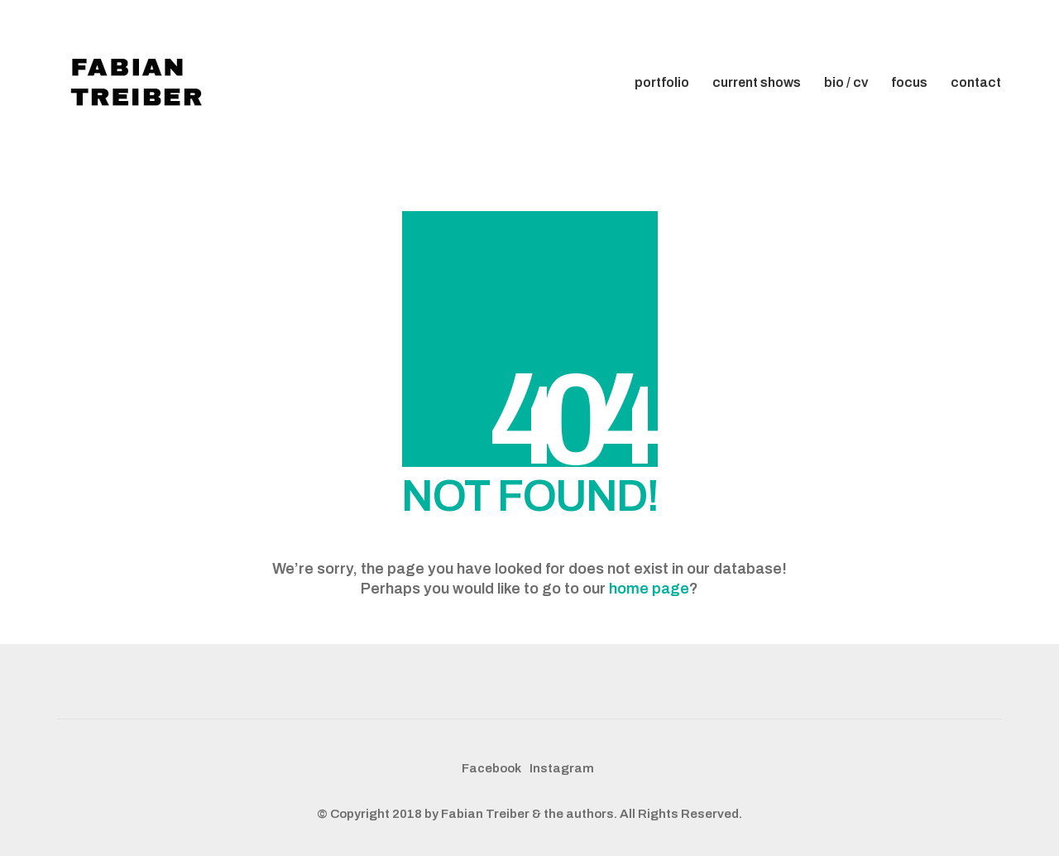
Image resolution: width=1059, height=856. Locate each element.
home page (649, 588)
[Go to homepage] (140, 82)
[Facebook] (491, 769)
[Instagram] (562, 769)
